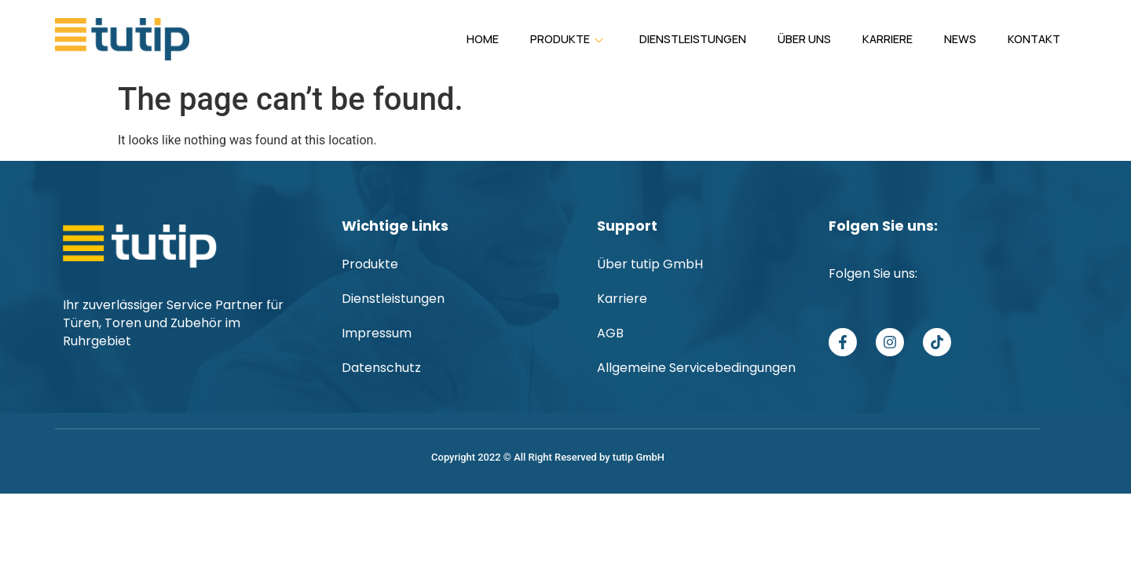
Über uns (772, 43)
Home (420, 43)
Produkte (513, 45)
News (944, 43)
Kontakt (1028, 43)
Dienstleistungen (650, 43)
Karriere (863, 43)
